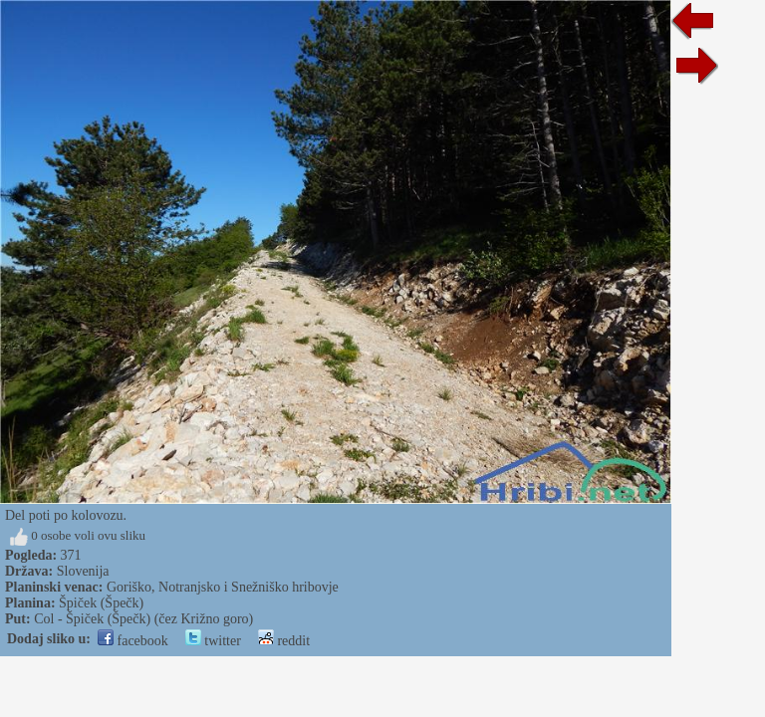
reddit (284, 640)
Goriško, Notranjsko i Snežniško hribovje (223, 587)
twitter (213, 640)
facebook (133, 640)
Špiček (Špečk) (101, 603)
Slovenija (83, 571)
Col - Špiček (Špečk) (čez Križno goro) (143, 618)
